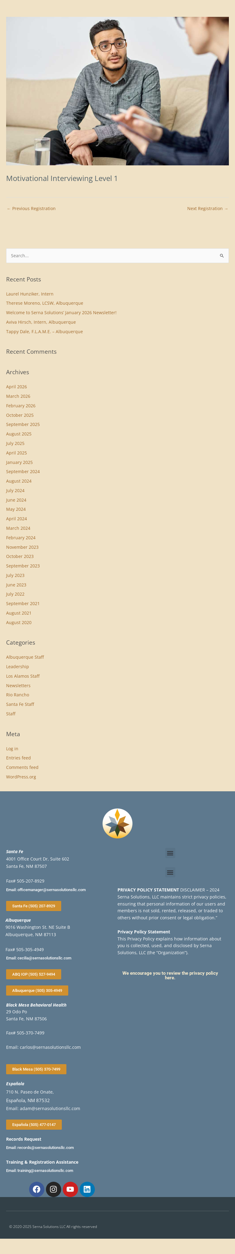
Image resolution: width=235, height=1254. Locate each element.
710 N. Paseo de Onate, (30, 1092)
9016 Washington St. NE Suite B (38, 927)
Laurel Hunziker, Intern (30, 294)
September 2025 (23, 424)
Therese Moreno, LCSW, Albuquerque (44, 303)
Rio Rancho (17, 695)
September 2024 (23, 471)
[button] (170, 853)
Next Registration (207, 208)
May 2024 (16, 509)
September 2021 (23, 603)
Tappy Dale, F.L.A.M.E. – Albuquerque (44, 331)
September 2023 (23, 566)
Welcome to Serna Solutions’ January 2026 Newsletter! (61, 312)
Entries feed (18, 758)
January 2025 (19, 462)
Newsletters (18, 685)
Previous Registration (31, 208)
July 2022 (15, 594)
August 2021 (19, 613)
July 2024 (15, 490)
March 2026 (18, 396)
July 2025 (15, 443)
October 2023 (20, 556)
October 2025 (20, 415)
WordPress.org (21, 777)
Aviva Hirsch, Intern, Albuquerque (41, 322)
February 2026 (20, 406)
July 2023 (15, 575)
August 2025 (19, 434)
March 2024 (18, 528)
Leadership (17, 666)
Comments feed (22, 767)
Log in (12, 748)
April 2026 (16, 387)
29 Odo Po (16, 1012)
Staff (10, 714)
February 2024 (20, 537)
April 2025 (16, 453)
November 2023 (22, 547)
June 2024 (16, 500)
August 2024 (19, 481)
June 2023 (16, 585)
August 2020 (19, 622)
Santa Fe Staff (20, 704)
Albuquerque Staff (25, 657)
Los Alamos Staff (22, 676)
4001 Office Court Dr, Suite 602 (37, 859)
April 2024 (16, 519)
